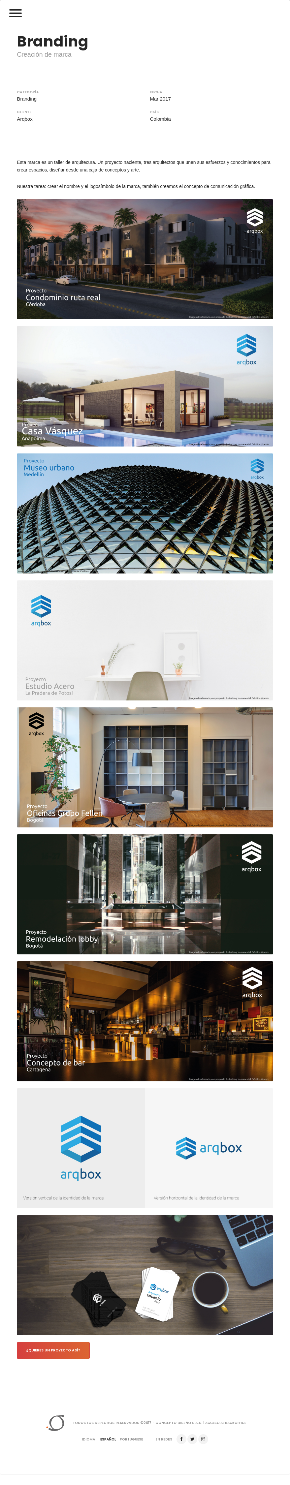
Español (107, 1440)
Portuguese (131, 1440)
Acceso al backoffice (225, 1423)
